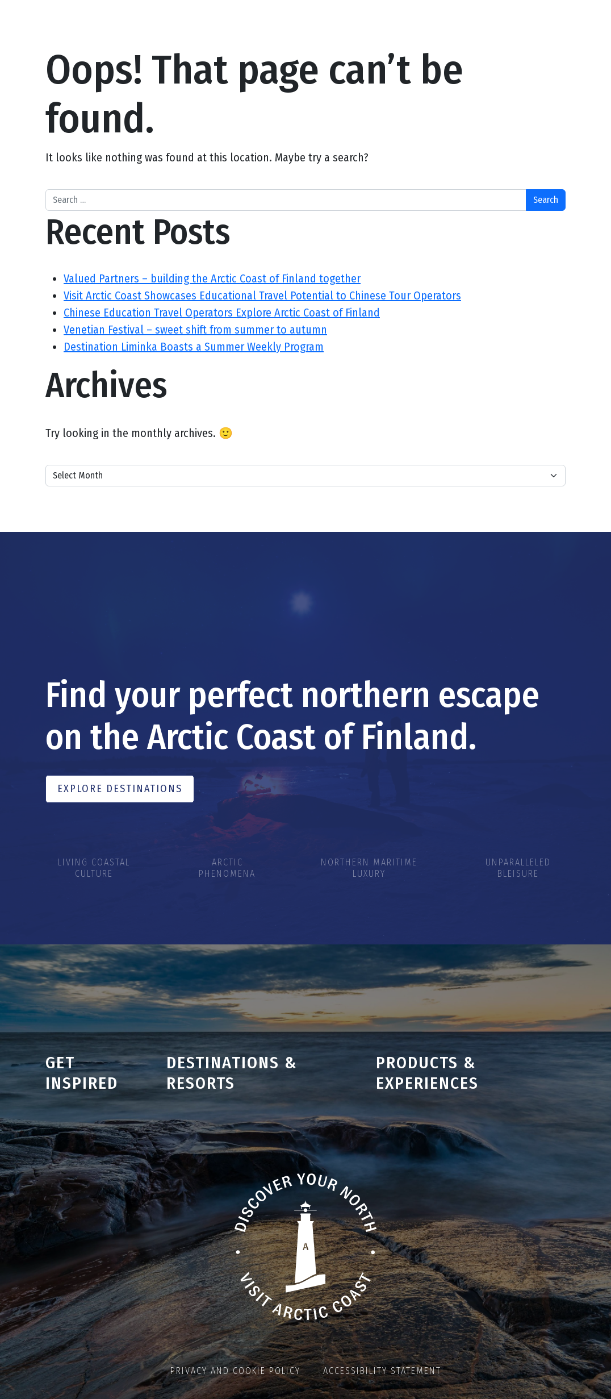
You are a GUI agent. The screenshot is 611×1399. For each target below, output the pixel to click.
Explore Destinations (119, 788)
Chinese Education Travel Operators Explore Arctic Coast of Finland (222, 312)
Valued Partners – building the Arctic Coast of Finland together (212, 278)
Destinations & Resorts (231, 1073)
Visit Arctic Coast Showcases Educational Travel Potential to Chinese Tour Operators (262, 295)
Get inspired (81, 1073)
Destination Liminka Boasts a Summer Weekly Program (194, 346)
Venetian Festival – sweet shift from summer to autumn (195, 329)
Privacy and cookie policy (235, 1370)
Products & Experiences (427, 1073)
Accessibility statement (382, 1370)
